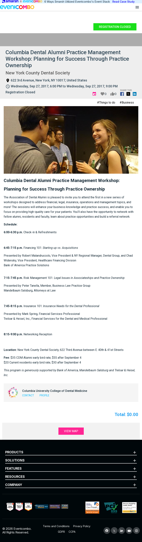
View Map (71, 431)
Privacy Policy (81, 526)
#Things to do (106, 102)
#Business (127, 102)
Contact (28, 395)
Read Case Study (123, 1)
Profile (44, 395)
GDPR (61, 531)
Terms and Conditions (56, 526)
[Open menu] (137, 7)
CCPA (72, 531)
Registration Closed (115, 27)
